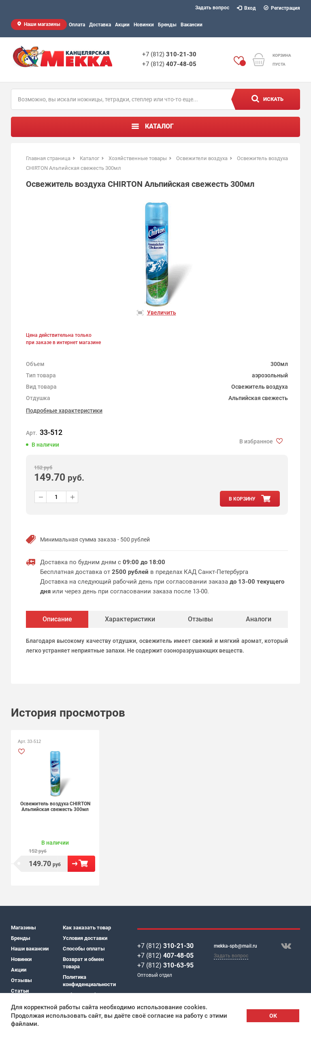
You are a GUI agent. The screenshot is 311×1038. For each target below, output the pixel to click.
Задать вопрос (212, 8)
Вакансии (191, 25)
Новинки (144, 25)
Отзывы (21, 980)
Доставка (100, 25)
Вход (246, 8)
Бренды (167, 25)
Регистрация (282, 8)
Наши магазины (42, 24)
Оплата (77, 25)
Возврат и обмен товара (83, 963)
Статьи (20, 991)
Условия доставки (85, 938)
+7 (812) (169, 54)
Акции (122, 25)
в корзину (242, 499)
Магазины (23, 928)
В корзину (81, 864)
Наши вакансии (30, 949)
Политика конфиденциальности (89, 980)
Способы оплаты (84, 949)
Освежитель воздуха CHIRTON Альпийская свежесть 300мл (55, 806)
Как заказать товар (87, 928)
